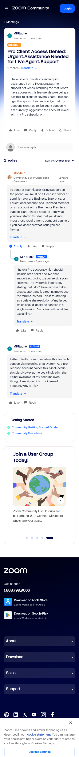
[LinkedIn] (15, 714)
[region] (39, 737)
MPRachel (20, 33)
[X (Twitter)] (25, 714)
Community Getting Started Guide (35, 427)
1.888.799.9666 (17, 590)
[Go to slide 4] (42, 538)
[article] (39, 210)
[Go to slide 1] (27, 538)
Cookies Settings (39, 752)
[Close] (70, 722)
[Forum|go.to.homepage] (30, 8)
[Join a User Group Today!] (39, 491)
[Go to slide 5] (50, 538)
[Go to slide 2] (32, 538)
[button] (6, 8)
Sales (10, 672)
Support (13, 688)
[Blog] (6, 714)
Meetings (12, 22)
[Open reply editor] (39, 147)
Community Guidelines (27, 433)
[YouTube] (34, 714)
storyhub (19, 173)
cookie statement (39, 734)
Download (14, 657)
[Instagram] (43, 714)
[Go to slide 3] (37, 538)
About (11, 641)
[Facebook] (52, 714)
